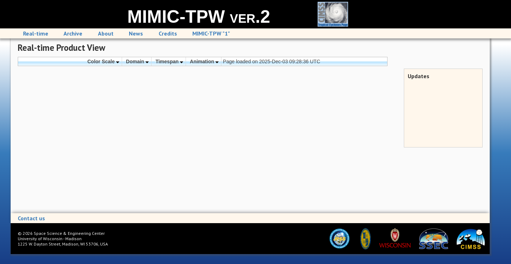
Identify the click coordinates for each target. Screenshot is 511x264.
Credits (168, 33)
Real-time (35, 33)
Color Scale (103, 61)
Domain (137, 61)
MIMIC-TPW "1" (211, 33)
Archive (73, 33)
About (106, 33)
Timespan (169, 61)
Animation (204, 61)
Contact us (31, 218)
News (136, 33)
